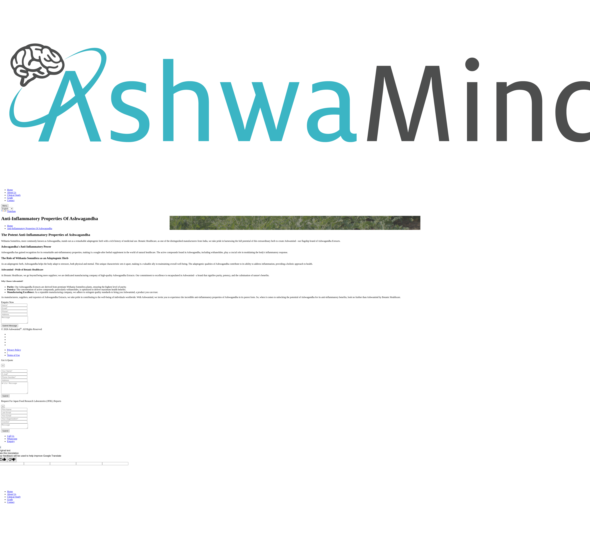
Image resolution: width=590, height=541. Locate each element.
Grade (10, 198)
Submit (5, 399)
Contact (10, 200)
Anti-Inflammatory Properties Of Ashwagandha (29, 228)
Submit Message (9, 327)
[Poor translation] (12, 464)
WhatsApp (12, 443)
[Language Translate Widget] (7, 208)
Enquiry (11, 446)
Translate (8, 211)
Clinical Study (14, 195)
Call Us (10, 440)
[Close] (3, 366)
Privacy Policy (14, 351)
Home (10, 190)
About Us (11, 192)
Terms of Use (13, 356)
